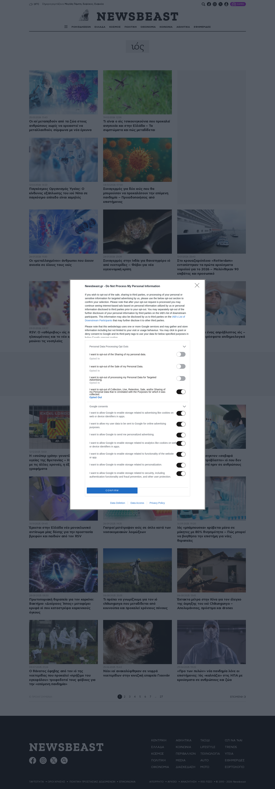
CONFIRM (112, 490)
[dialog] (137, 395)
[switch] (181, 354)
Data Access (137, 503)
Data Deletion (117, 503)
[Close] (198, 286)
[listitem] (137, 346)
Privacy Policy (157, 503)
